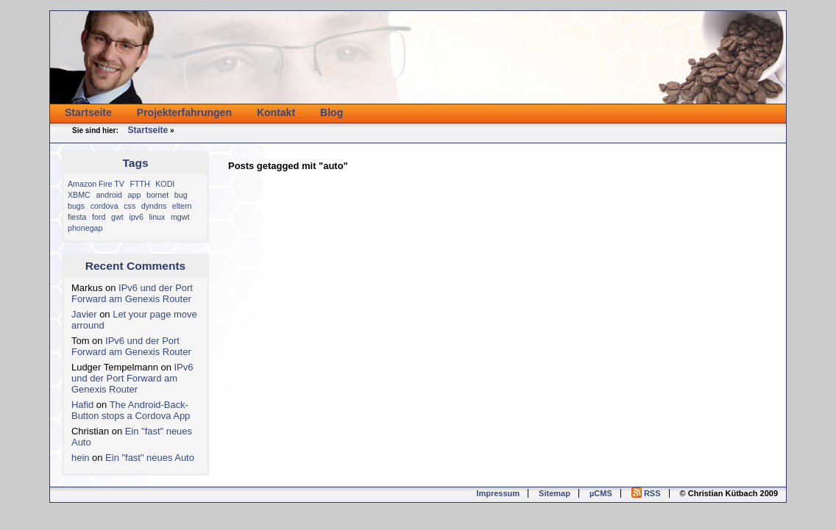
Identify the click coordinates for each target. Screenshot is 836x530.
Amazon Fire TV (96, 183)
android (109, 194)
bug (181, 194)
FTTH (139, 183)
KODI (164, 183)
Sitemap (554, 493)
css (129, 205)
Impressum (498, 493)
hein (80, 457)
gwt (117, 216)
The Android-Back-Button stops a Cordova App (130, 410)
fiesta (77, 216)
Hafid (82, 404)
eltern (182, 205)
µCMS (600, 493)
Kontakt (276, 112)
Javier (84, 314)
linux (157, 216)
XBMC (79, 194)
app (134, 194)
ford (98, 216)
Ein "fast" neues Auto (149, 457)
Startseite (88, 112)
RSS (646, 493)
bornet (157, 194)
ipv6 (136, 216)
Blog (331, 112)
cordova (104, 205)
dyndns (153, 205)
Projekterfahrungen (184, 112)
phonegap (85, 227)
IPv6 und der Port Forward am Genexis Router (132, 293)
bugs (76, 205)
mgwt (180, 216)
